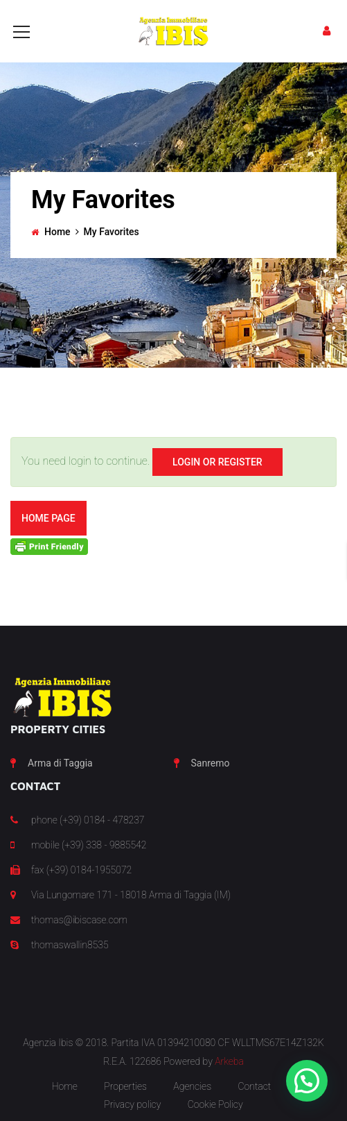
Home (57, 231)
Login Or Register (217, 462)
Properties (125, 1086)
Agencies (192, 1086)
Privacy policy (132, 1104)
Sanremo (210, 763)
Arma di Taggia (60, 763)
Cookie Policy (215, 1104)
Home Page (48, 518)
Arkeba (229, 1061)
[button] (307, 1081)
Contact (254, 1086)
